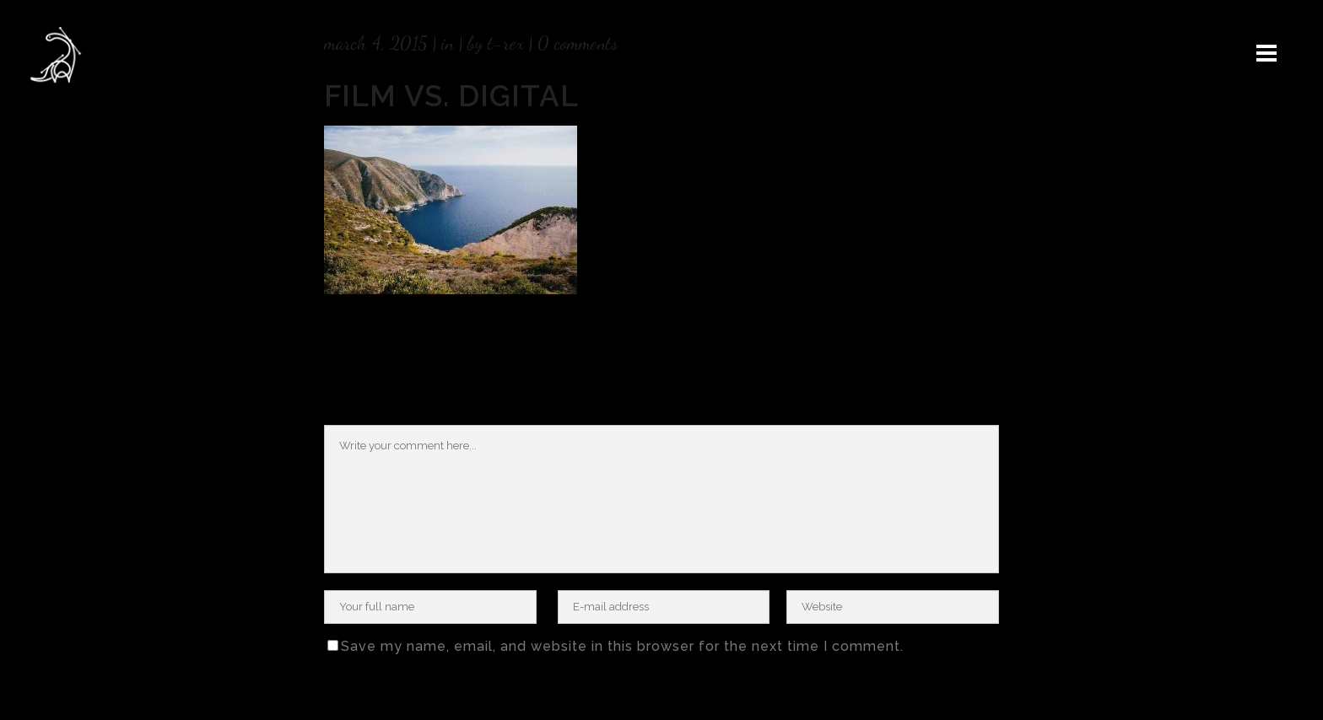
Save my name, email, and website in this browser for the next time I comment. (622, 646)
